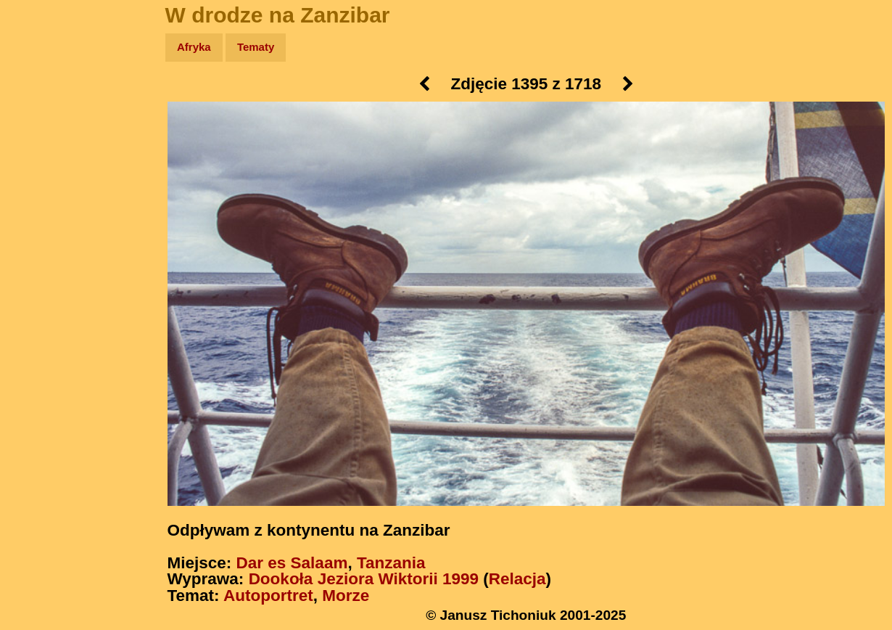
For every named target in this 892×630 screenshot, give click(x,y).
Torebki (43, 299)
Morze (345, 595)
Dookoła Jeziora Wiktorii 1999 (364, 579)
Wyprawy (48, 103)
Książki (43, 187)
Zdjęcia (43, 132)
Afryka (194, 47)
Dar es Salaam (292, 563)
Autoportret (268, 595)
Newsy (42, 159)
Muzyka (44, 215)
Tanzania (391, 563)
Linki (37, 271)
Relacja (517, 579)
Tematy (255, 47)
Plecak (42, 243)
